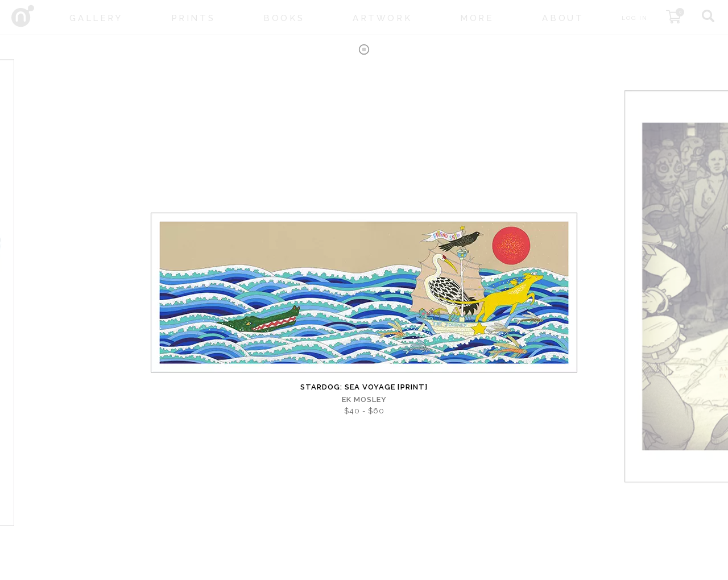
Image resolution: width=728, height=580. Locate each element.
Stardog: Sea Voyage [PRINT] (364, 387)
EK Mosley (364, 399)
